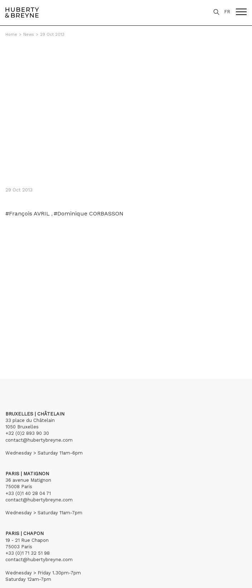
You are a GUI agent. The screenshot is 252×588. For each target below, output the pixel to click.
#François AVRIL (27, 214)
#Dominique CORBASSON (88, 214)
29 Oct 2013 (52, 34)
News (28, 34)
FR (227, 11)
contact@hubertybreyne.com (39, 440)
